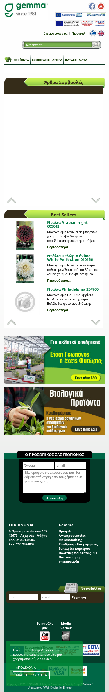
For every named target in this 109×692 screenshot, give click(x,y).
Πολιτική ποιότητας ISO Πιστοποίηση (78, 555)
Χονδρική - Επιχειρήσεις (78, 544)
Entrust (67, 687)
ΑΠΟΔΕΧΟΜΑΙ (26, 667)
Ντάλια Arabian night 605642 (67, 224)
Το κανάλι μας (45, 630)
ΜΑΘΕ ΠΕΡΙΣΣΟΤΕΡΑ (31, 675)
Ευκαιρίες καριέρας (74, 548)
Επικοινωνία (55, 33)
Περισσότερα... (59, 247)
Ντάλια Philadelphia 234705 (73, 289)
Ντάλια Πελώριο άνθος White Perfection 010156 (70, 257)
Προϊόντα (21, 60)
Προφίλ (78, 33)
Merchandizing (70, 540)
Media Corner (66, 630)
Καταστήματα (76, 60)
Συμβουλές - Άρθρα (47, 60)
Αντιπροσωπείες (72, 535)
